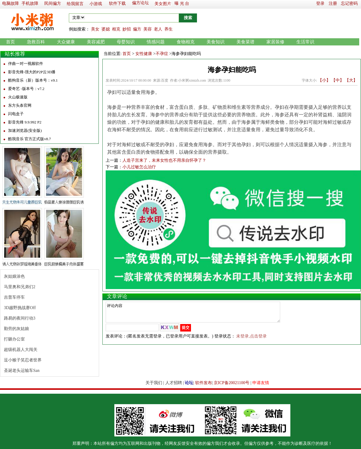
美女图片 (162, 3)
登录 (320, 3)
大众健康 (66, 41)
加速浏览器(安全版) (25, 130)
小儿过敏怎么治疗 (139, 167)
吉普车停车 (14, 297)
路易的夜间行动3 (19, 318)
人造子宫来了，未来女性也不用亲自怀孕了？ (164, 160)
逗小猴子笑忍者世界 (23, 360)
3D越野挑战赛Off (20, 308)
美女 (95, 29)
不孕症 (162, 53)
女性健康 (143, 53)
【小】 (324, 80)
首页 (10, 41)
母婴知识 (126, 41)
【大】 (351, 80)
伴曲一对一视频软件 (25, 63)
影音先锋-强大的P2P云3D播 (31, 72)
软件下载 (117, 3)
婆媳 (105, 29)
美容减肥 (96, 41)
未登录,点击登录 (251, 339)
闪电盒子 (16, 114)
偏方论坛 (140, 3)
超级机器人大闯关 (20, 349)
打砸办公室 (14, 339)
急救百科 (36, 41)
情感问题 (156, 41)
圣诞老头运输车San (22, 370)
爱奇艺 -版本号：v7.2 (26, 88)
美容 (147, 29)
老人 (158, 29)
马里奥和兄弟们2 (19, 287)
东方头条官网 (19, 105)
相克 (116, 29)
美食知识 (216, 41)
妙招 (126, 29)
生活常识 (305, 41)
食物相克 (186, 41)
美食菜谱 (245, 41)
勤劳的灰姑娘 (16, 328)
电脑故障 (10, 3)
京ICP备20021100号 (231, 383)
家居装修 (275, 41)
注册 (333, 3)
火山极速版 (18, 97)
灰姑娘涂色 (14, 276)
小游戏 (96, 3)
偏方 (137, 29)
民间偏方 (52, 3)
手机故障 (30, 3)
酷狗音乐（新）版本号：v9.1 (33, 80)
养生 (168, 29)
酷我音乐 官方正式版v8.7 (29, 139)
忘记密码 (349, 3)
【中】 (337, 80)
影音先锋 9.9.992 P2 (24, 122)
